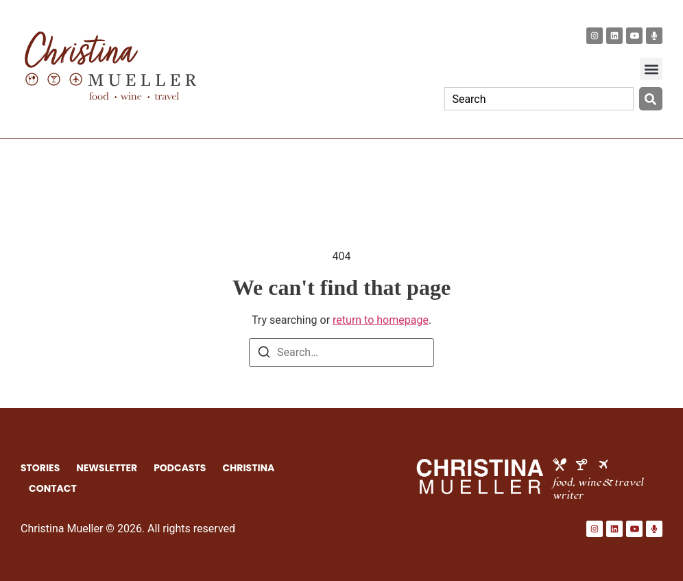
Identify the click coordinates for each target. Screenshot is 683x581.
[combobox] (539, 98)
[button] (651, 69)
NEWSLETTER (106, 468)
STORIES (40, 468)
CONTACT (53, 488)
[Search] (650, 98)
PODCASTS (180, 468)
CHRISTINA (249, 468)
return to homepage (381, 320)
